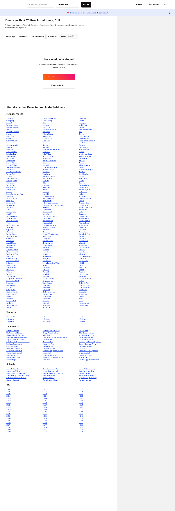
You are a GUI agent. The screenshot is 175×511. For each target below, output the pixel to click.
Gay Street (9, 230)
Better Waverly (11, 136)
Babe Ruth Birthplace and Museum (18, 342)
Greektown (46, 187)
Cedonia (81, 181)
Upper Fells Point (84, 234)
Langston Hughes (12, 125)
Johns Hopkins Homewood (51, 149)
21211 (44, 396)
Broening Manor (11, 181)
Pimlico (9, 129)
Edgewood (82, 258)
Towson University (49, 375)
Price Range (10, 36)
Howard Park (83, 292)
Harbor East (46, 307)
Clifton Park (10, 183)
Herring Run (10, 190)
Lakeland (82, 243)
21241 (81, 416)
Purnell (81, 299)
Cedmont (45, 181)
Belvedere (82, 134)
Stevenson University (86, 380)
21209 (81, 394)
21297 (45, 432)
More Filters (52, 36)
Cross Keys (46, 141)
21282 (8, 427)
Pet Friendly (47, 321)
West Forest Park (12, 305)
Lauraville (46, 192)
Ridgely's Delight (12, 250)
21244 (8, 418)
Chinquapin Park (12, 141)
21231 (8, 412)
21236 (45, 414)
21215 (81, 398)
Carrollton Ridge (12, 258)
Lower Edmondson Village (51, 263)
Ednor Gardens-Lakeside (87, 141)
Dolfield (81, 281)
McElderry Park (48, 221)
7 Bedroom (10, 321)
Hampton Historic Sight (86, 337)
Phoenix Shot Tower (85, 355)
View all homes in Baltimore (58, 77)
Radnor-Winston (11, 163)
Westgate (9, 274)
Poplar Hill (10, 158)
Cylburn (81, 121)
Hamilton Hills (84, 187)
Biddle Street (47, 210)
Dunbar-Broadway (49, 227)
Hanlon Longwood (49, 292)
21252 (8, 420)
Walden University (49, 378)
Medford (81, 194)
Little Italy (82, 230)
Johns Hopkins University (14, 369)
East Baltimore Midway (50, 216)
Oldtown (45, 232)
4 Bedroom (10, 319)
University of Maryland (86, 371)
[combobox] (40, 4)
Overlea (81, 201)
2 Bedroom (46, 317)
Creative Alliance (12, 346)
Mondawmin (83, 294)
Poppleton (46, 247)
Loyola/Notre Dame (85, 154)
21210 (8, 396)
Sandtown (9, 303)
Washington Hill (11, 236)
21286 (8, 429)
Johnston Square (84, 218)
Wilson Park (10, 169)
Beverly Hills (83, 178)
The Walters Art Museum (14, 333)
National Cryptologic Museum (89, 360)
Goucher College (84, 373)
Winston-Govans (48, 169)
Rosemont (46, 301)
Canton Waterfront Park (14, 353)
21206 (81, 392)
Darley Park (46, 214)
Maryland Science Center (87, 335)
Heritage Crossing (12, 292)
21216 (8, 400)
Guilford (45, 145)
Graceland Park (11, 187)
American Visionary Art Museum (53, 357)
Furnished (82, 321)
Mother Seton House (13, 357)
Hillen (45, 190)
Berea (8, 210)
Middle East (10, 232)
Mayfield (45, 194)
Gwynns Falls (83, 261)
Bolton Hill (82, 276)
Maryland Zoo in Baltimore (15, 335)
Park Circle (46, 127)
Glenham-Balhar (84, 185)
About (164, 5)
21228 (8, 409)
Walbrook (46, 303)
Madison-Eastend (12, 221)
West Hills (46, 274)
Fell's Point (46, 360)
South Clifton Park (12, 225)
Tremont (81, 270)
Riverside (46, 250)
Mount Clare (83, 245)
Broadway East (11, 212)
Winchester (46, 305)
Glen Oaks (82, 143)
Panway (81, 296)
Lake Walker (47, 154)
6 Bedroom (82, 319)
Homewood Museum (86, 346)
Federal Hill (10, 241)
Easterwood (46, 285)
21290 (8, 432)
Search (86, 5)
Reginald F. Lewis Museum (15, 340)
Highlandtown (11, 218)
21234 (81, 412)
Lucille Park (83, 125)
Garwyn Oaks (10, 290)
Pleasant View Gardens (50, 234)
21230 (81, 409)
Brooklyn (82, 236)
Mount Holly (47, 296)
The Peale (82, 348)
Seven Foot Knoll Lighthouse (88, 351)
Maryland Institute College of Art (53, 373)
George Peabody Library (51, 333)
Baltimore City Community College (18, 375)
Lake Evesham (11, 154)
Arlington (9, 118)
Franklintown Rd (84, 287)
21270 (8, 423)
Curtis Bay (82, 238)
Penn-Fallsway (83, 232)
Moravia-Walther (48, 196)
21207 (8, 394)
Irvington (9, 263)
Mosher (8, 296)
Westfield (46, 207)
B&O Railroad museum (86, 333)
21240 (45, 416)
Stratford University (13, 380)
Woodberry (46, 172)
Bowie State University (86, 375)
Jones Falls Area (84, 149)
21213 (8, 398)
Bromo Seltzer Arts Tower (87, 344)
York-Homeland (84, 174)
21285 (81, 427)
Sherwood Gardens (49, 348)
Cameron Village (84, 136)
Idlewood (9, 149)
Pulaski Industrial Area (50, 203)
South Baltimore (48, 252)
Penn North (46, 299)
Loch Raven (83, 192)
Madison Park (47, 294)
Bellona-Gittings (48, 134)
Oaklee (45, 265)
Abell (80, 132)
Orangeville (10, 201)
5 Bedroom (46, 319)
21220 (45, 403)
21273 (45, 423)
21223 (45, 405)
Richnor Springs (11, 165)
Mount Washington (12, 127)
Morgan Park (83, 196)
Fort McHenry (83, 331)
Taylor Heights (83, 205)
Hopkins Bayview (85, 190)
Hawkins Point (83, 241)
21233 (45, 412)
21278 (8, 425)
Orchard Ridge (47, 201)
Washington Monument (14, 351)
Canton (81, 212)
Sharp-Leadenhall (12, 252)
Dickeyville (46, 258)
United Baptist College (50, 380)
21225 (8, 407)
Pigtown (9, 307)
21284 (45, 427)
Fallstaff (9, 123)
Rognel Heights (11, 267)
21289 (81, 429)
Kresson (9, 192)
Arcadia (9, 176)
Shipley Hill (10, 270)
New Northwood (48, 156)
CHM (44, 183)
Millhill (81, 263)
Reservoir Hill (11, 301)
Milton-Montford (84, 221)
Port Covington (84, 247)
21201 (8, 389)
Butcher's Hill (47, 212)
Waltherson (10, 207)
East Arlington (11, 285)
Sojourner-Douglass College (88, 378)
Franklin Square (48, 241)
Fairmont (9, 287)
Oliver (8, 223)
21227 (81, 407)
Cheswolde (82, 118)
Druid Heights (47, 283)
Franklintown (47, 261)
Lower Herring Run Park (14, 194)
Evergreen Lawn (84, 285)
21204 (8, 392)
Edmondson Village (12, 261)
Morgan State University (87, 369)
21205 (45, 392)
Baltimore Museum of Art (51, 331)
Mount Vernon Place (49, 355)
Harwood (9, 147)
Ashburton (46, 276)
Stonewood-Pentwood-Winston (53, 205)
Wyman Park (10, 174)
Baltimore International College (16, 378)
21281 (81, 425)
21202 (45, 389)
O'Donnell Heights (85, 198)
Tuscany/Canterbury (13, 167)
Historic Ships (11, 360)
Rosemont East (84, 203)
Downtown (82, 214)
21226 (45, 407)
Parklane (81, 127)
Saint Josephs (83, 267)
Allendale (82, 254)
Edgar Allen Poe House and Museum (55, 337)
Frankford (46, 185)
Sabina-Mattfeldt (84, 165)
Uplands (9, 272)
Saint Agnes (46, 267)
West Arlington (84, 303)
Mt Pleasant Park (12, 198)
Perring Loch (10, 203)
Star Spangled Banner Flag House (90, 342)
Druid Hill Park (84, 283)
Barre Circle (47, 236)
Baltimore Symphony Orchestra (53, 351)
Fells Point (82, 227)
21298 (81, 432)
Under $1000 (10, 317)
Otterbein (9, 247)
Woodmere (46, 132)
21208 (45, 394)
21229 (45, 409)
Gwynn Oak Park (84, 353)
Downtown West (11, 216)
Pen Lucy (82, 161)
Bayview (82, 176)
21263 (45, 420)
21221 (81, 403)
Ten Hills (46, 270)
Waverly (81, 167)
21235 (8, 414)
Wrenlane (82, 172)
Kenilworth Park (11, 152)
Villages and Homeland (50, 167)
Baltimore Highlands (85, 207)
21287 (45, 429)
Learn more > (102, 13)
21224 (81, 405)
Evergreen (9, 143)
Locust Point (10, 245)
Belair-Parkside (11, 178)
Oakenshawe (47, 158)
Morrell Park (10, 265)
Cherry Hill (46, 238)
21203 (81, 389)
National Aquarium (12, 331)
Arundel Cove (11, 243)
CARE (8, 214)
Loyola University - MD (50, 371)
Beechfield (10, 256)
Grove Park (46, 290)
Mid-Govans (10, 156)
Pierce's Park (47, 353)
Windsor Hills (83, 305)
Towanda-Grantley (12, 132)
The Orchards (10, 161)
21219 (8, 403)
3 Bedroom (82, 317)
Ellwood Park (83, 216)
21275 (81, 423)
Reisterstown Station (49, 129)
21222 (8, 405)
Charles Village (84, 138)
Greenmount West (12, 145)
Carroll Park (10, 238)
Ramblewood (47, 163)
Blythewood (46, 136)
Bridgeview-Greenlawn (14, 279)
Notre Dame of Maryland (51, 369)
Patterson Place (84, 223)
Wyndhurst (46, 174)
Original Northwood (49, 161)
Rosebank (46, 165)
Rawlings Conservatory (14, 344)
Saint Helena (10, 205)
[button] (170, 5)
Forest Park (46, 287)
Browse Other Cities (58, 85)
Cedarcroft (9, 138)
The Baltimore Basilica (86, 340)
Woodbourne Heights (86, 169)
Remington (82, 163)
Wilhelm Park (83, 274)
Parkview (9, 299)
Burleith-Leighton (48, 279)
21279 (45, 425)
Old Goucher (83, 158)
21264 (81, 420)
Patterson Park (47, 223)
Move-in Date (23, 36)
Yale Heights (10, 276)
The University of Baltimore (15, 373)
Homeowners (154, 5)
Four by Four (10, 185)
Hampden (82, 145)
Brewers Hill (83, 210)
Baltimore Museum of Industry (16, 337)
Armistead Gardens (49, 176)
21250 (45, 418)
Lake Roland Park (48, 346)
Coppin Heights (48, 281)
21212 (81, 396)
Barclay (9, 134)
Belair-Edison (47, 178)
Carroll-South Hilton (85, 256)
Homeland (46, 147)
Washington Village (12, 254)
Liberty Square (11, 294)
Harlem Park (83, 290)
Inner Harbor (47, 218)
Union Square (83, 252)
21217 (45, 400)
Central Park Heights (49, 118)
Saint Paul (82, 250)
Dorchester (10, 283)
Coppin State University (14, 371)
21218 (81, 400)
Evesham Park (47, 143)
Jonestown (46, 230)
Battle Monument (12, 355)
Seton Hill (9, 227)
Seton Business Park (85, 129)
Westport (45, 254)
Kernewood (46, 152)
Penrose (81, 265)
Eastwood (82, 183)
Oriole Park (46, 335)
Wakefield (82, 272)
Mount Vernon (83, 225)
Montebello (10, 196)
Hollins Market (47, 243)
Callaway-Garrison (85, 279)
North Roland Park (85, 156)
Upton (81, 301)
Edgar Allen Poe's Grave (14, 348)
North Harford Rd (48, 198)
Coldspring (10, 121)
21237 (81, 414)
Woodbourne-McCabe (13, 172)
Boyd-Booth (47, 256)
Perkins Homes (11, 234)
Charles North (47, 138)
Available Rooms (38, 36)
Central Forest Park (12, 281)
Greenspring (83, 123)
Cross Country (47, 121)
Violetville (46, 272)
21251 (81, 418)
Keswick (81, 152)
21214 (45, 398)
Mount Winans (47, 245)
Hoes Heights (83, 147)
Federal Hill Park (48, 344)
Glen (44, 123)
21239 (8, 416)
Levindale (46, 125)
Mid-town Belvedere (49, 225)
